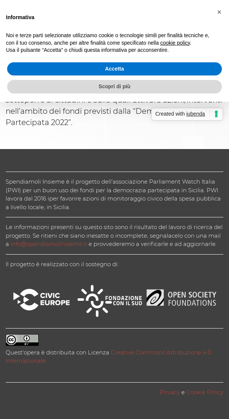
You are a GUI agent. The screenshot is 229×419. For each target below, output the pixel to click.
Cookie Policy (204, 392)
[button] (219, 12)
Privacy (170, 392)
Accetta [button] (114, 69)
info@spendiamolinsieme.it (49, 243)
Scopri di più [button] (115, 86)
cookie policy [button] (175, 43)
